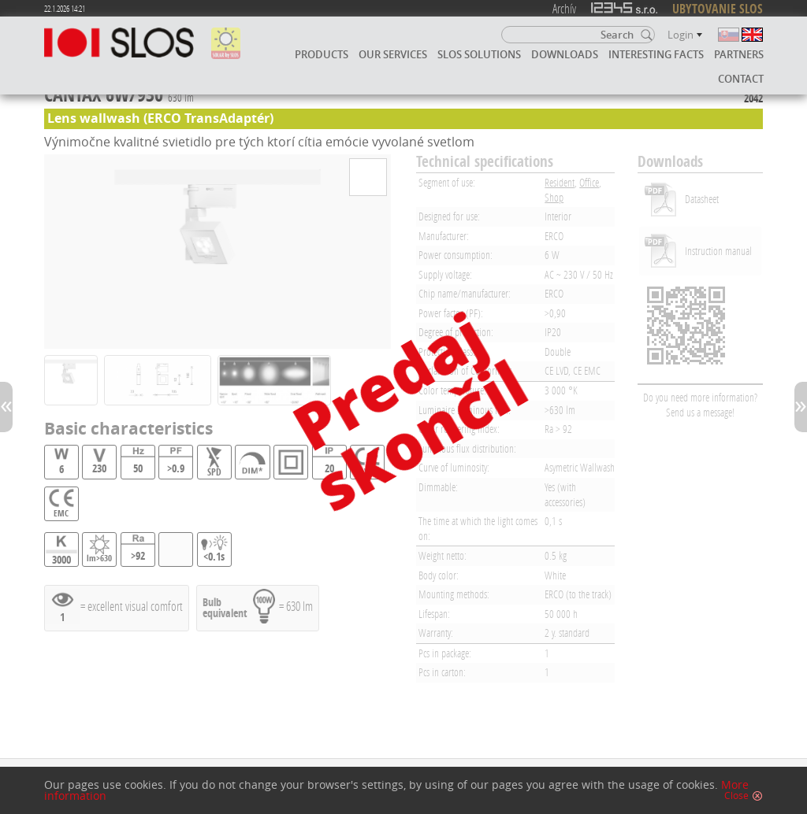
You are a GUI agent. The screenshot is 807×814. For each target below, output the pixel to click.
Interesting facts (656, 54)
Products (321, 54)
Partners (739, 54)
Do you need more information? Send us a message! (700, 405)
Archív (564, 8)
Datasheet (702, 198)
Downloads (564, 54)
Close (736, 795)
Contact (741, 79)
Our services (393, 54)
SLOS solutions (479, 54)
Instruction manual (718, 250)
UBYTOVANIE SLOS (717, 8)
